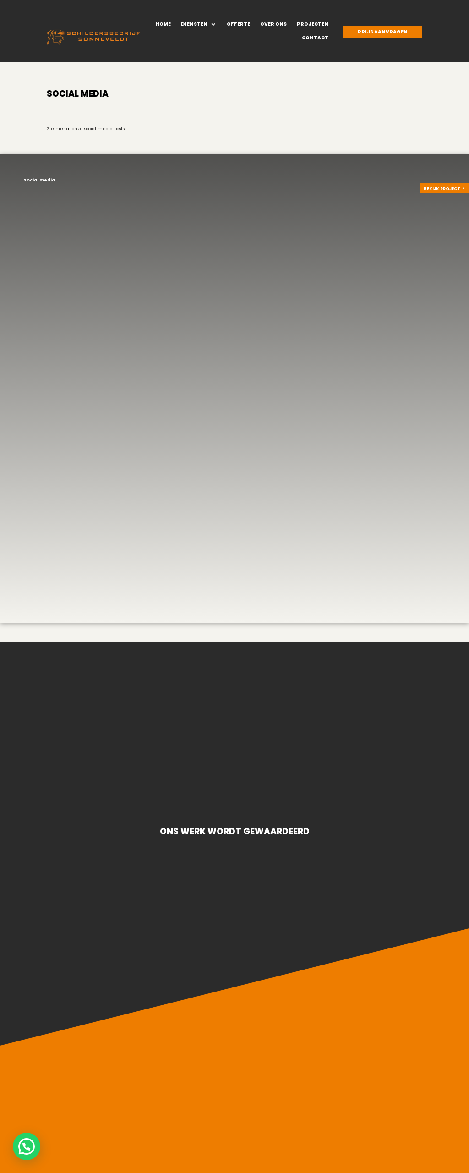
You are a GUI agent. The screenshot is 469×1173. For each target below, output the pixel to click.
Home (163, 24)
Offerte (238, 24)
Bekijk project (442, 189)
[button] (26, 1146)
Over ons (273, 24)
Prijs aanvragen (383, 31)
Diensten (194, 24)
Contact (315, 38)
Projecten (312, 24)
